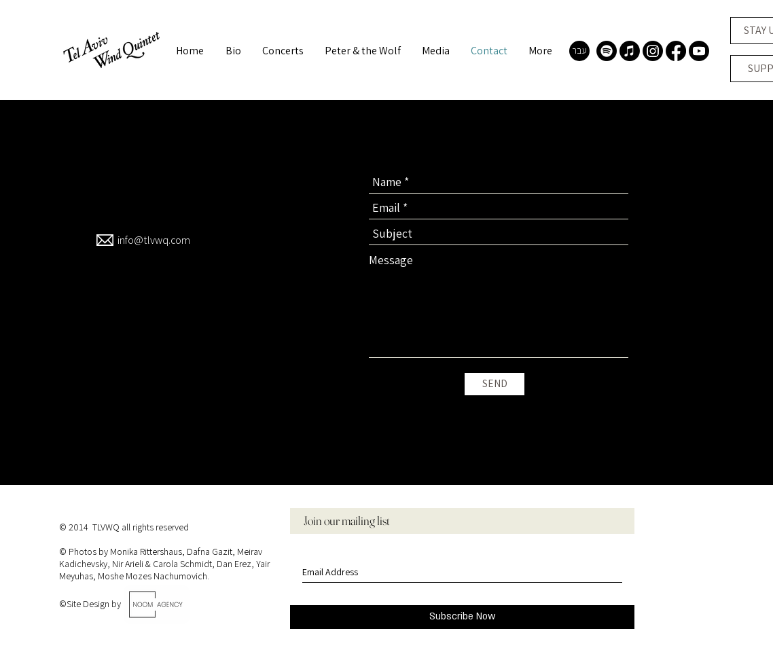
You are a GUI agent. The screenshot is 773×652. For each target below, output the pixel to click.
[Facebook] (676, 51)
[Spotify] (606, 51)
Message (391, 260)
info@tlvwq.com (154, 240)
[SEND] (494, 384)
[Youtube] (699, 51)
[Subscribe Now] (462, 617)
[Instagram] (653, 51)
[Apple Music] (629, 51)
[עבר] (579, 51)
